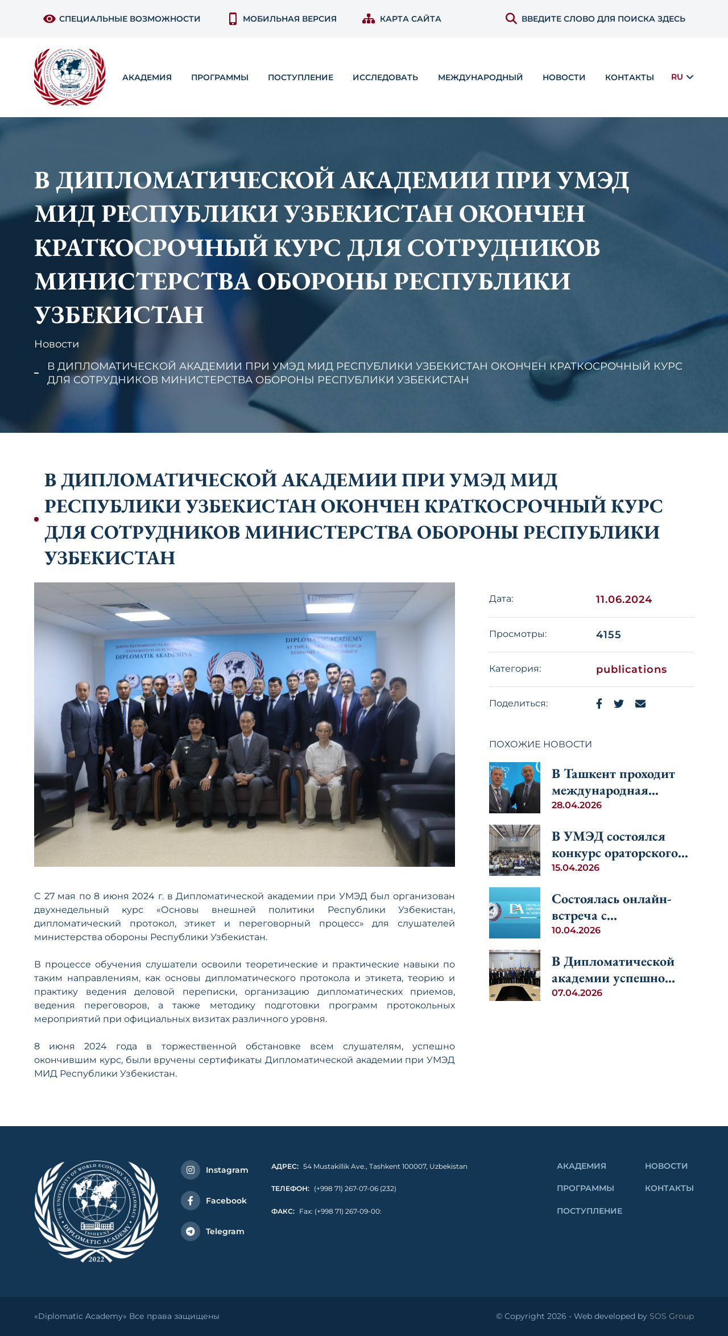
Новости (564, 77)
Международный (480, 77)
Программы (585, 1188)
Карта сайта (401, 18)
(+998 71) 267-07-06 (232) (333, 1188)
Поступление (589, 1211)
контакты (629, 77)
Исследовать (385, 77)
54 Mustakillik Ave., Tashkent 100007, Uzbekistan (369, 1166)
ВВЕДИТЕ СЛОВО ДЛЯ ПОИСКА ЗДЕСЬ (595, 18)
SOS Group (672, 1316)
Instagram (215, 1170)
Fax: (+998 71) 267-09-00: (326, 1211)
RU (677, 77)
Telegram (213, 1231)
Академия (581, 1166)
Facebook (214, 1200)
